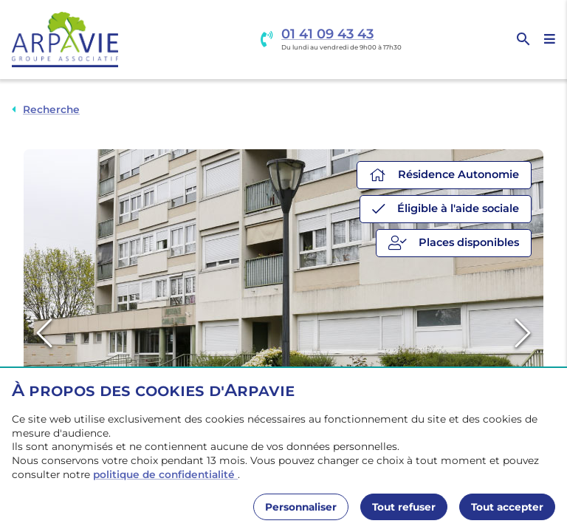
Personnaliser (301, 507)
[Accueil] (65, 39)
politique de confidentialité (165, 474)
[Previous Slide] (44, 333)
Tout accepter (507, 507)
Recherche (51, 109)
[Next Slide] (522, 333)
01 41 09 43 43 (327, 34)
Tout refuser (404, 507)
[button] (283, 334)
